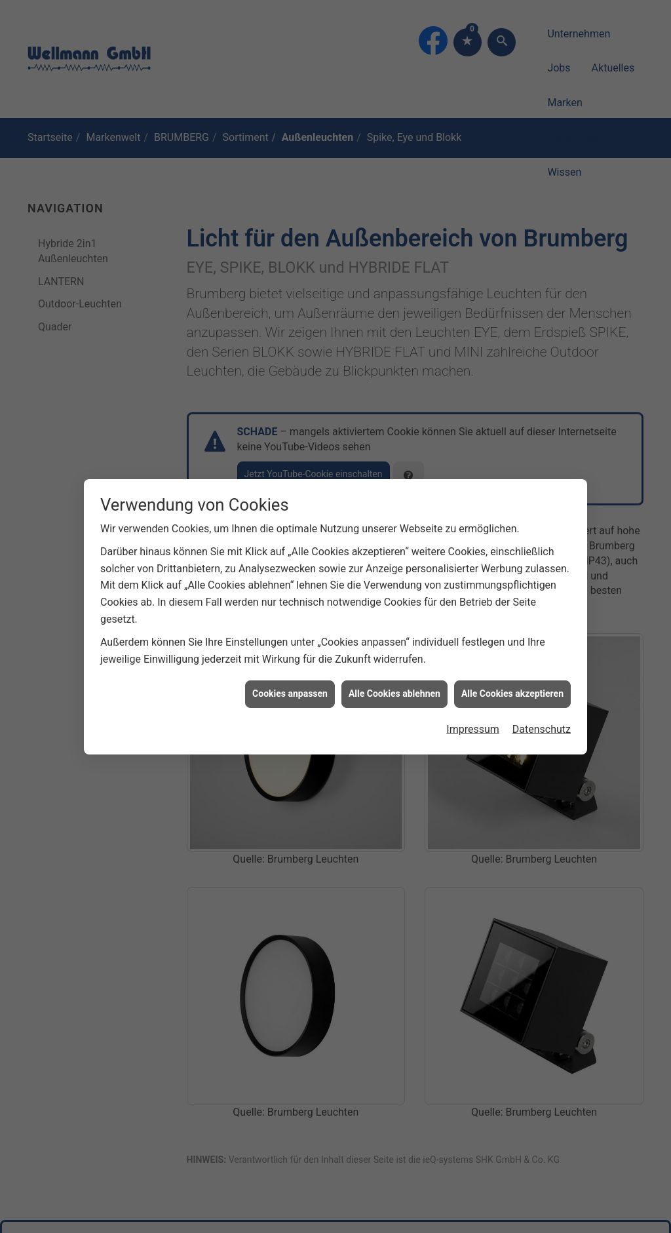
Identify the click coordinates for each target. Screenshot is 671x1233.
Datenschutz (541, 708)
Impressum (472, 708)
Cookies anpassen (290, 672)
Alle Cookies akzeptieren (512, 672)
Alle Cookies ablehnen (394, 672)
